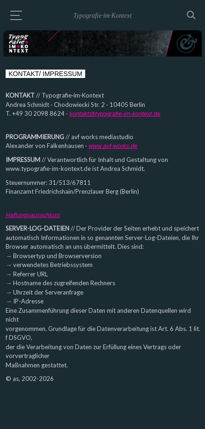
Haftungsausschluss (33, 214)
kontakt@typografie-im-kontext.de (115, 113)
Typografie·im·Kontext (102, 15)
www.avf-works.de (113, 145)
